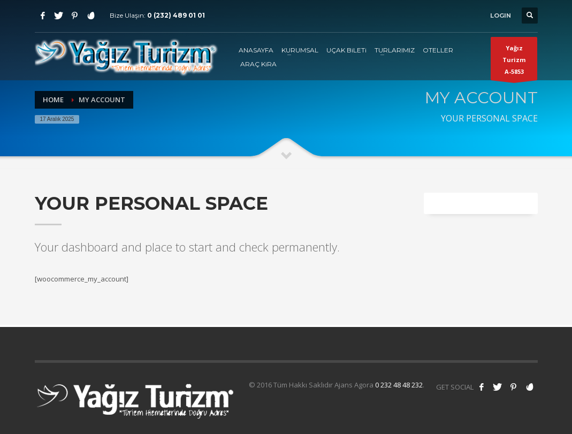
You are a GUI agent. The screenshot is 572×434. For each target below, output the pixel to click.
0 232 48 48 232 (399, 385)
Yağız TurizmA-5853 (514, 62)
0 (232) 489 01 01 (176, 15)
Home (53, 99)
